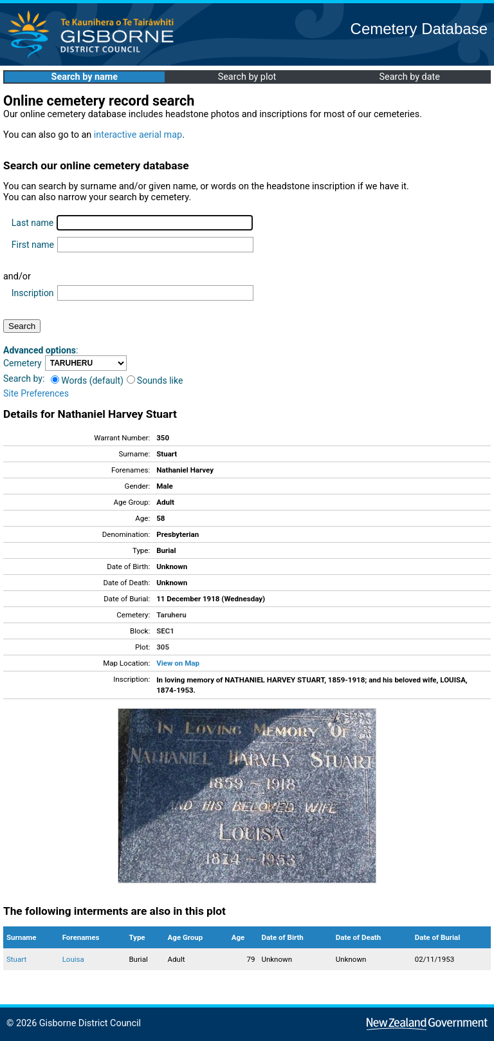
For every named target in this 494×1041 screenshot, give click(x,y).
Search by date (409, 76)
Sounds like (155, 380)
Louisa (73, 959)
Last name (32, 223)
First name (33, 244)
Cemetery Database (419, 28)
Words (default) (87, 380)
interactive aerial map (138, 134)
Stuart (16, 959)
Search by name (84, 76)
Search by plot (247, 76)
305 (162, 647)
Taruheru (171, 614)
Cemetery (22, 363)
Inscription (33, 293)
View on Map (177, 663)
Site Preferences (36, 393)
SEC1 (165, 630)
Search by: (23, 378)
